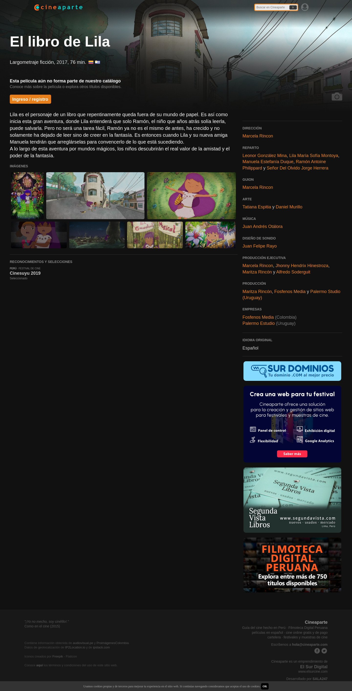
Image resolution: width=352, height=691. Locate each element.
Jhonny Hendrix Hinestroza (301, 265)
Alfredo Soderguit (293, 272)
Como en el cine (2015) (42, 626)
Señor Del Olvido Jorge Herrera (297, 168)
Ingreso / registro (30, 99)
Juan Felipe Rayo (259, 246)
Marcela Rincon (257, 136)
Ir (293, 7)
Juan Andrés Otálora (262, 226)
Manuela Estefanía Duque (267, 161)
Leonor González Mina (264, 155)
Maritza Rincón (257, 272)
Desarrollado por (307, 679)
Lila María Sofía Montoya (313, 155)
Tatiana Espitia (256, 206)
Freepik (57, 656)
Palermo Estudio (258, 323)
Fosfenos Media (290, 291)
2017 (61, 62)
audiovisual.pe (83, 643)
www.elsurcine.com (313, 671)
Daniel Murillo (289, 206)
